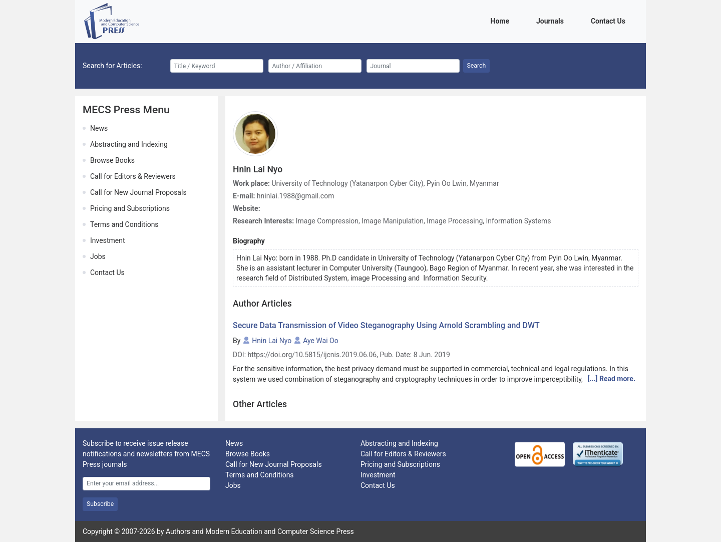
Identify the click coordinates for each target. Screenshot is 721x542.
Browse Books (112, 160)
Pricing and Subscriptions (130, 208)
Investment (107, 240)
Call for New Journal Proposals (138, 192)
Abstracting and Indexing (129, 144)
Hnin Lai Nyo (271, 341)
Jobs (98, 256)
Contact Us (610, 20)
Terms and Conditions (124, 224)
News (99, 128)
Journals (551, 20)
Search (476, 65)
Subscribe (100, 503)
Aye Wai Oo (320, 341)
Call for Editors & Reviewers (133, 176)
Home (502, 20)
